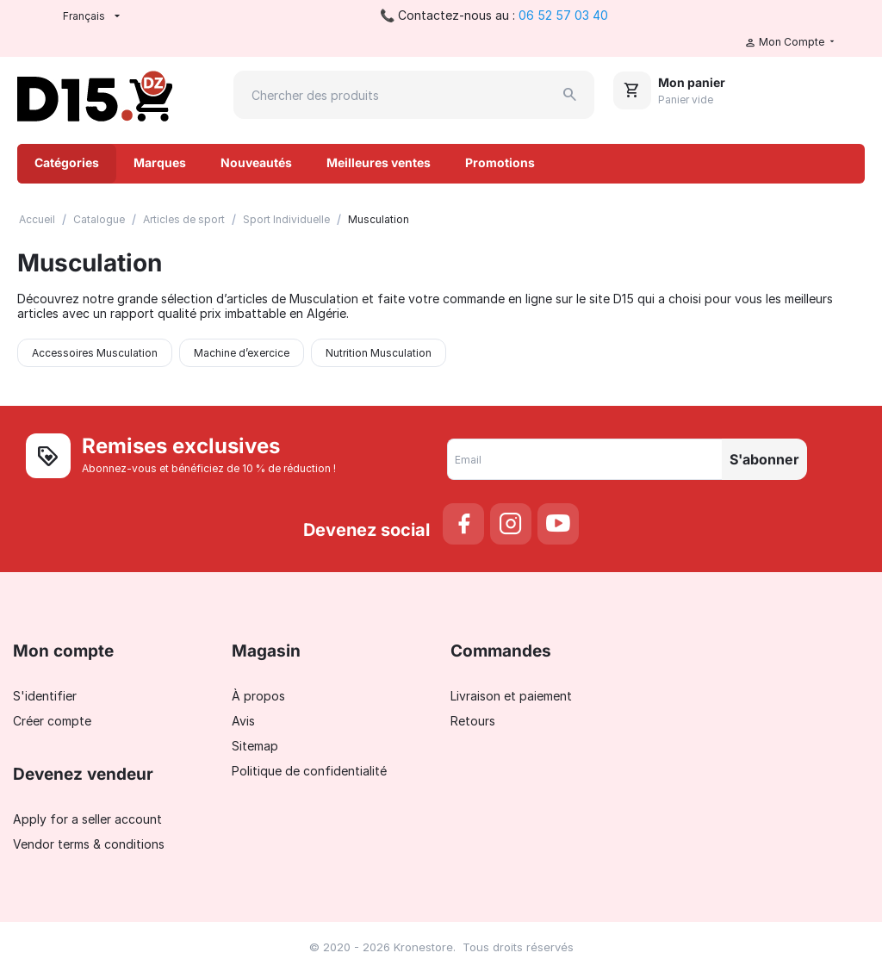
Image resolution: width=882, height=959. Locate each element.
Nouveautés (256, 162)
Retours (472, 720)
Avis (243, 720)
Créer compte (52, 720)
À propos (258, 695)
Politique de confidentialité (309, 770)
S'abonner (764, 459)
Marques (160, 162)
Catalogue (99, 219)
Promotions (500, 162)
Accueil (37, 219)
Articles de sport (184, 219)
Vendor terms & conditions (89, 844)
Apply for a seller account (87, 819)
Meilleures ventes (378, 162)
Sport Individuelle (286, 219)
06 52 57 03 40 (563, 15)
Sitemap (255, 745)
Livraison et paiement (511, 695)
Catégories (66, 162)
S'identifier (45, 695)
